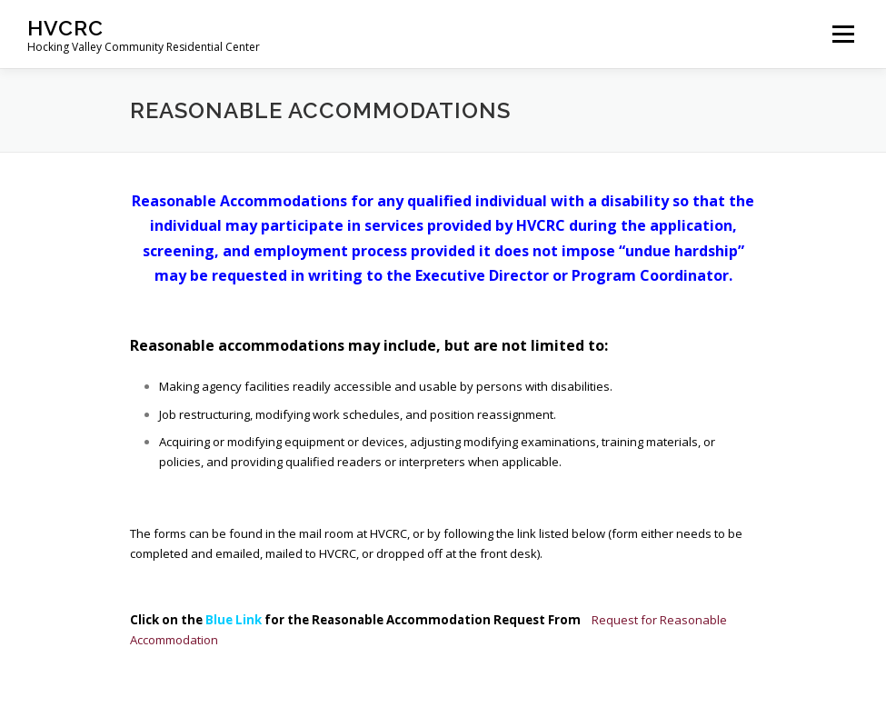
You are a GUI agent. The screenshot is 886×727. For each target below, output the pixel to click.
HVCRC (65, 27)
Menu (843, 33)
